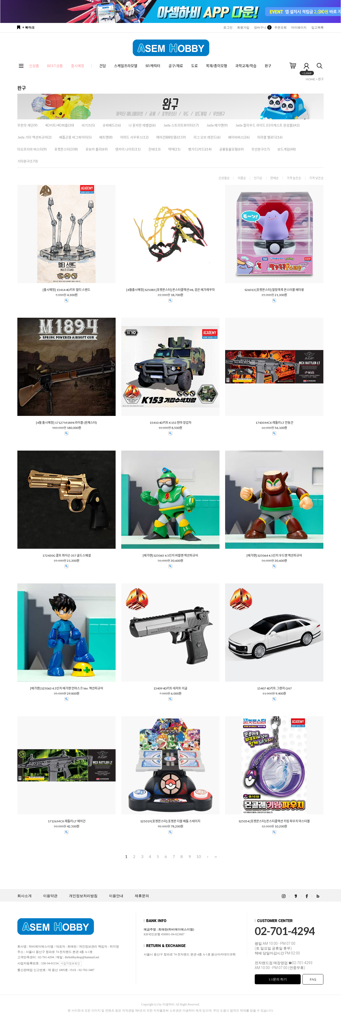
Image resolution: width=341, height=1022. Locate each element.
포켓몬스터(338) (66, 149)
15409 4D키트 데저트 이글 (170, 688)
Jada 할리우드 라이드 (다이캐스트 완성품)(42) (267, 125)
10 (198, 856)
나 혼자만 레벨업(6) (142, 125)
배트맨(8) (106, 137)
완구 (268, 65)
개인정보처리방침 (83, 896)
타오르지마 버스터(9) (32, 149)
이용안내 (116, 896)
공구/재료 (175, 65)
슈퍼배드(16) (112, 125)
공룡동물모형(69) (231, 149)
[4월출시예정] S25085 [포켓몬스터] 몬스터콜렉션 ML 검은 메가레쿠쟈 (170, 290)
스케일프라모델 (125, 65)
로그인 (228, 27)
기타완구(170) (27, 161)
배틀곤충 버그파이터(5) (75, 137)
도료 (194, 65)
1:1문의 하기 (278, 979)
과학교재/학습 (246, 65)
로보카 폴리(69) (97, 149)
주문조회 (280, 27)
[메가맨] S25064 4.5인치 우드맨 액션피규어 (274, 555)
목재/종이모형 (216, 65)
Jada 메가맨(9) (217, 125)
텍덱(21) (174, 149)
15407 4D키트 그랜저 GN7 (274, 688)
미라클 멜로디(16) (270, 137)
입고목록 (317, 27)
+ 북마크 (28, 27)
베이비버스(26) (239, 137)
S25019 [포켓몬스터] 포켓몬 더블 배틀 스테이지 (170, 821)
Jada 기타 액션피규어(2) (34, 137)
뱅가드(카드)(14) (200, 149)
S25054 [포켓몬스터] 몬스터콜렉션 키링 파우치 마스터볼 (274, 821)
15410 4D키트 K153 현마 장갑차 (170, 423)
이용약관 (50, 896)
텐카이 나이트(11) (128, 149)
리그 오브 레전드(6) (207, 137)
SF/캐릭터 (152, 65)
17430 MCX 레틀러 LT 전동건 (274, 423)
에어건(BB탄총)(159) (171, 137)
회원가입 (243, 27)
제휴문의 (142, 896)
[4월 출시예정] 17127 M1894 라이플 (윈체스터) (66, 423)
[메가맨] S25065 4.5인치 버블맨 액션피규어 (170, 555)
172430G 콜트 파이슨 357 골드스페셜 (66, 555)
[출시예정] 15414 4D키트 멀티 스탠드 (66, 290)
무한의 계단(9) (27, 125)
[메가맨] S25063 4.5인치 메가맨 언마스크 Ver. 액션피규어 (66, 688)
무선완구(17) (260, 149)
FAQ (313, 979)
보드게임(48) (286, 149)
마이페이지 (299, 27)
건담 (102, 65)
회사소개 (24, 896)
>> (215, 857)
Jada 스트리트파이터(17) (181, 125)
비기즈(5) (88, 125)
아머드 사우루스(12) (134, 137)
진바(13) (154, 149)
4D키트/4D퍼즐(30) (59, 125)
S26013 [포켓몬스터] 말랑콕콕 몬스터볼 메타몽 (274, 290)
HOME (310, 79)
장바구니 (262, 27)
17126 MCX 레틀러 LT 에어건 (67, 821)
